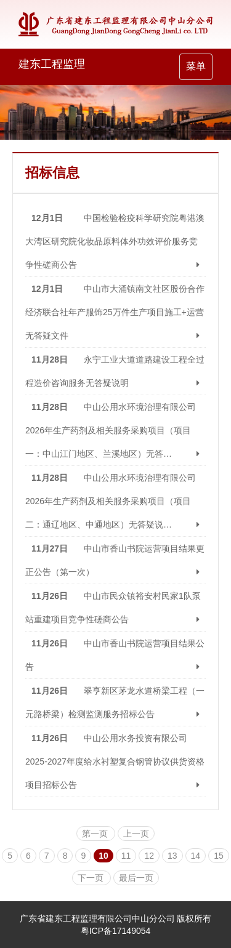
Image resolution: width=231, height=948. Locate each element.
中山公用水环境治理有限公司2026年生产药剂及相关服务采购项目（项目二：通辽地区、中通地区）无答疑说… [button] (115, 501)
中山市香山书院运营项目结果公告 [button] (115, 655)
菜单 (199, 69)
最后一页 (136, 878)
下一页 (92, 878)
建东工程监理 (51, 64)
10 (103, 856)
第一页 (96, 833)
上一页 (136, 833)
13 (172, 856)
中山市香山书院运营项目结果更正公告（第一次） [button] (115, 560)
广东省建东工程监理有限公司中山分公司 (97, 918)
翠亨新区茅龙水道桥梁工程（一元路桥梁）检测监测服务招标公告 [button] (115, 702)
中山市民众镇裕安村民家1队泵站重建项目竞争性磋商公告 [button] (115, 607)
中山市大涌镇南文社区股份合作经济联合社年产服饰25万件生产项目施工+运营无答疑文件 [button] (115, 312)
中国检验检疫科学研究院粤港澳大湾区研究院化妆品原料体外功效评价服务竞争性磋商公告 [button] (115, 241)
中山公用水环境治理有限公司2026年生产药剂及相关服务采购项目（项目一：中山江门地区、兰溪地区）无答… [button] (115, 430)
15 (219, 856)
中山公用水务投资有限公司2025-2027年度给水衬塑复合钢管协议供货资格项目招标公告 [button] (115, 761)
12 (149, 856)
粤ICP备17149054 (116, 931)
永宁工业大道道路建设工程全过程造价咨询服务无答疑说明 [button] (115, 371)
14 (196, 856)
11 (126, 856)
